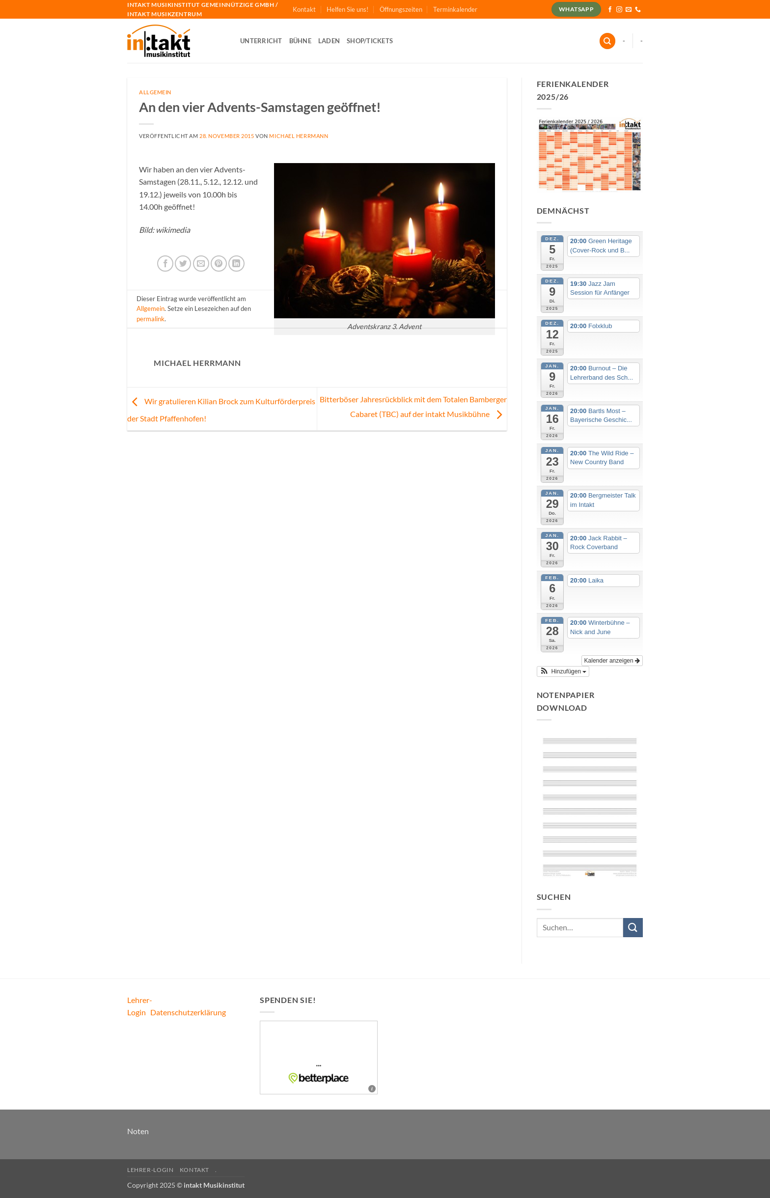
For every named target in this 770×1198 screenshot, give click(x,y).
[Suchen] (607, 41)
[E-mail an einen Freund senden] (201, 263)
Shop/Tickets (370, 41)
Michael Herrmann (298, 136)
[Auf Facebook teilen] (165, 263)
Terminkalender (455, 9)
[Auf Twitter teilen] (183, 263)
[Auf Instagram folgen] (619, 9)
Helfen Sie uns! (347, 9)
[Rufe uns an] (638, 9)
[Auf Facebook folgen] (610, 9)
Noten (138, 1131)
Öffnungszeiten (401, 9)
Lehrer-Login (150, 1169)
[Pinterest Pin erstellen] (219, 263)
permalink (151, 319)
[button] (563, 671)
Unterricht (261, 41)
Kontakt (304, 9)
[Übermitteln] (633, 927)
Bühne (300, 41)
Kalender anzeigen (612, 660)
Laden (329, 41)
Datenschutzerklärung (188, 1012)
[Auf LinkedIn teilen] (236, 263)
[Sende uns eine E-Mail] (629, 9)
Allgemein (155, 92)
